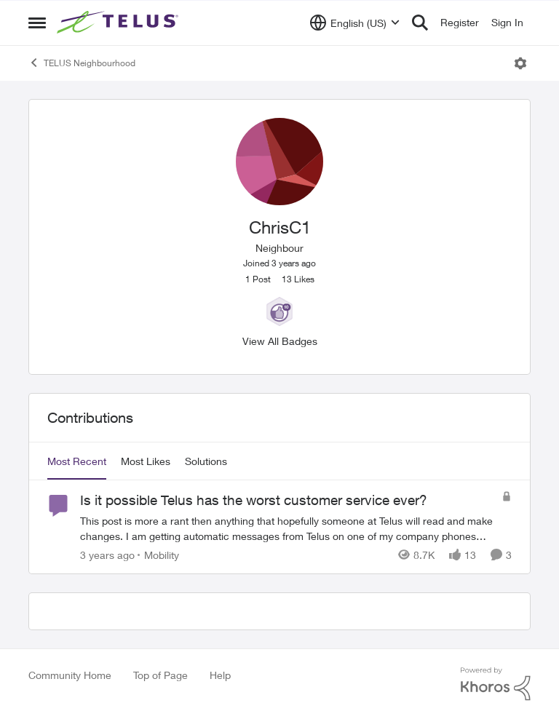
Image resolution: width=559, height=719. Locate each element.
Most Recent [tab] (76, 461)
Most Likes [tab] (145, 461)
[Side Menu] (37, 22)
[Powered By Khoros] (496, 684)
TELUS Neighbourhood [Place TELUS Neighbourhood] (81, 62)
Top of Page (160, 675)
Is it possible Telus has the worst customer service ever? (253, 500)
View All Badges (279, 341)
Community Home (69, 675)
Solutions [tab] (206, 461)
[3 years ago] (107, 555)
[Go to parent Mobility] (158, 555)
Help (220, 675)
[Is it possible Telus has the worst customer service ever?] (287, 528)
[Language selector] (355, 22)
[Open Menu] (520, 63)
